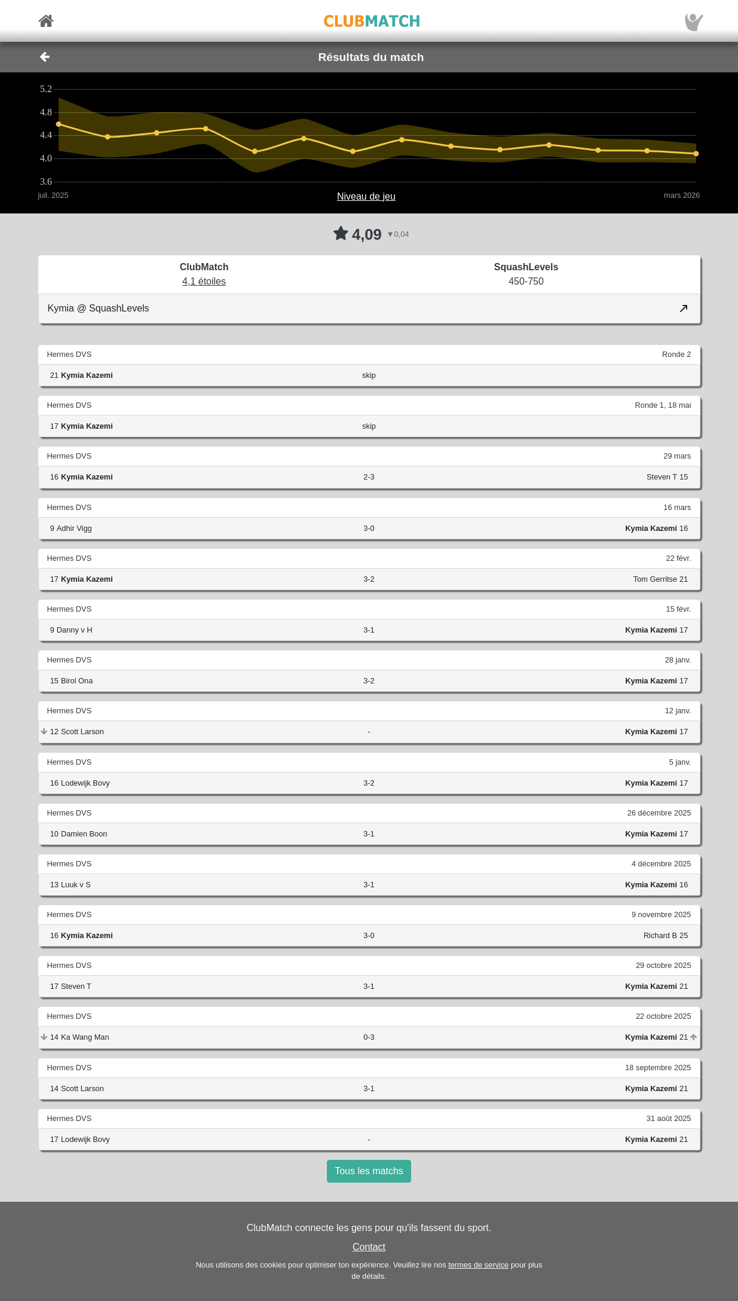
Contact (369, 1247)
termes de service (478, 1264)
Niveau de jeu (366, 196)
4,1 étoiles (204, 281)
